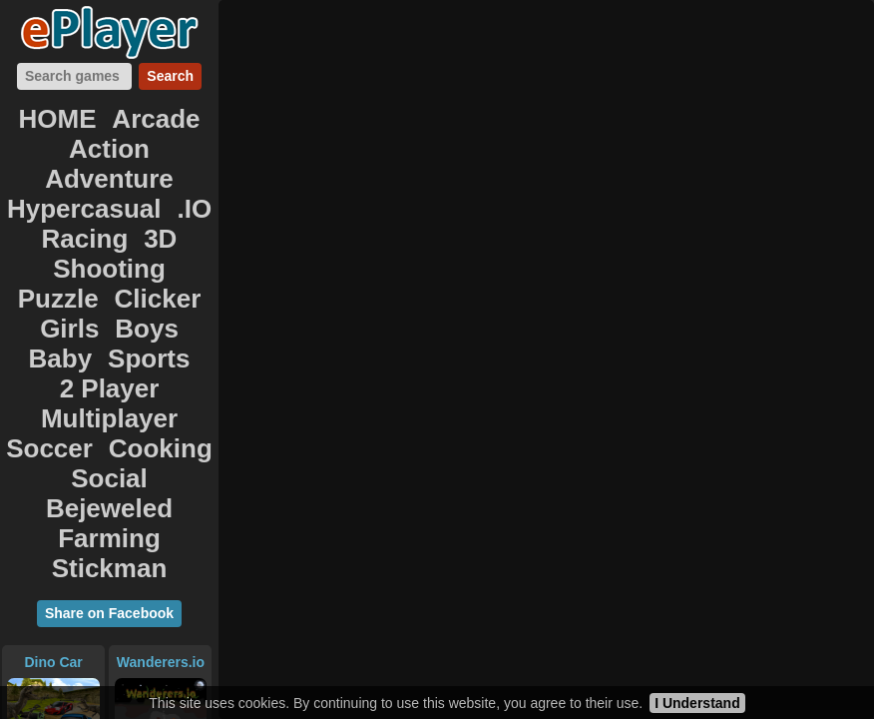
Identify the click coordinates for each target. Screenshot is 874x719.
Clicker (46, 224)
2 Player (48, 268)
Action (52, 136)
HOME (68, 114)
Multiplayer (156, 268)
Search (170, 76)
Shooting (70, 202)
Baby (69, 246)
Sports (141, 246)
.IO (177, 158)
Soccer (61, 290)
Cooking (151, 290)
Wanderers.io (161, 424)
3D (151, 180)
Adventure (148, 136)
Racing (88, 180)
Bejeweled (147, 312)
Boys (181, 224)
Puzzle (161, 202)
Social (52, 312)
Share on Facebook (109, 375)
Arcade (148, 114)
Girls (119, 224)
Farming (57, 334)
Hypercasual (88, 158)
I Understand (697, 703)
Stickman (156, 334)
